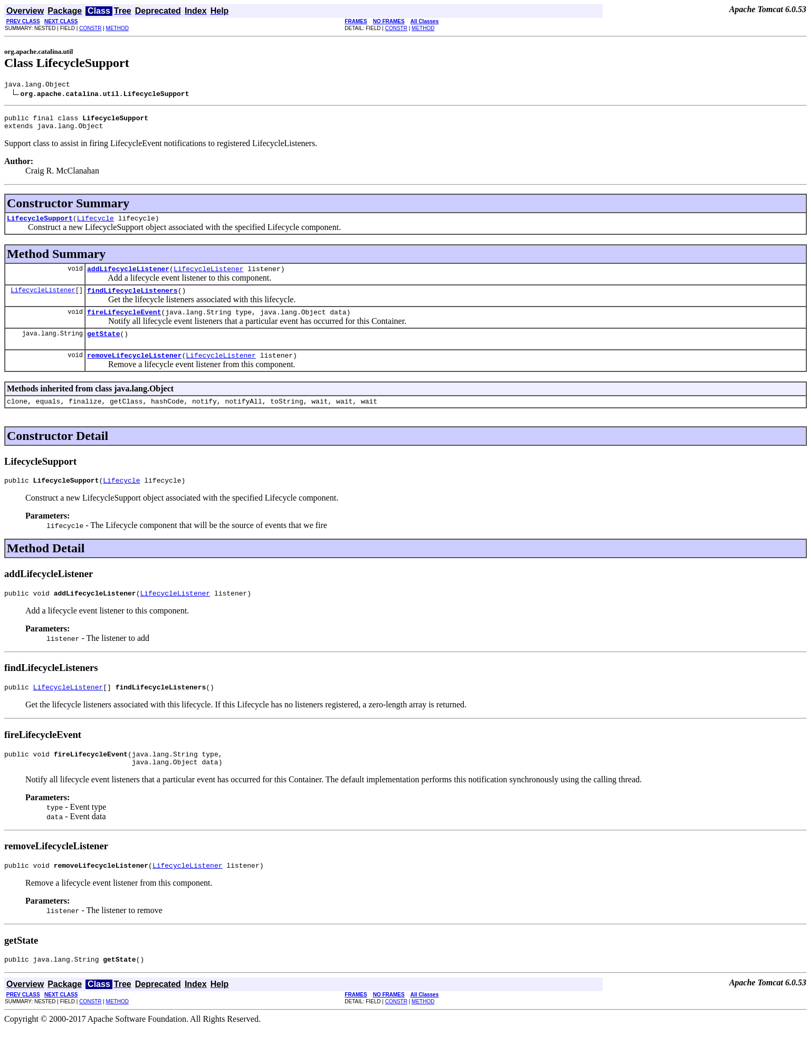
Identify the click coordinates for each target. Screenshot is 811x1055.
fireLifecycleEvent (124, 323)
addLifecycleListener (128, 276)
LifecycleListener (209, 276)
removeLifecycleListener (134, 369)
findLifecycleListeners (132, 299)
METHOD (117, 28)
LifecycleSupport (40, 224)
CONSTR (90, 28)
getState (103, 346)
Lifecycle (95, 224)
